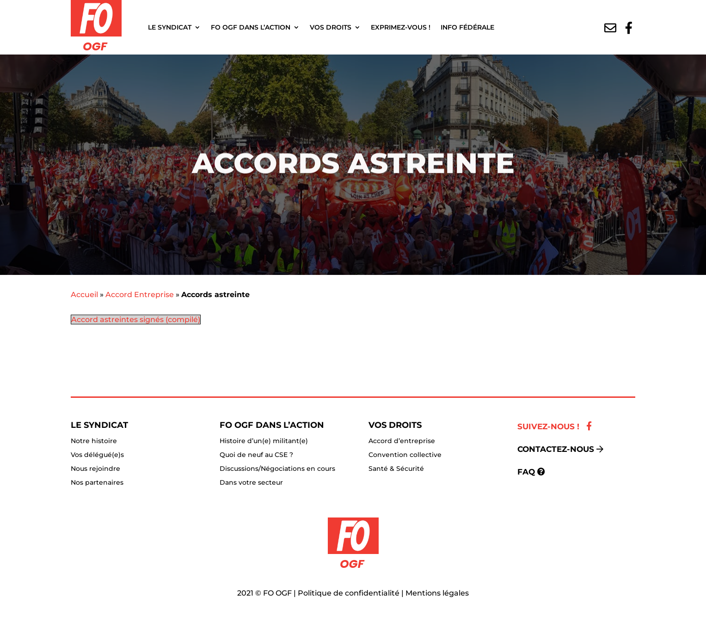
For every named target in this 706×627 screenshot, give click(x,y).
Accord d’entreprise (401, 441)
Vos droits (330, 27)
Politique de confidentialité (348, 593)
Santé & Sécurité (396, 469)
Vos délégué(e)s (97, 455)
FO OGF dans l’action (250, 27)
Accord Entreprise (139, 294)
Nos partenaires (97, 483)
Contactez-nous (555, 449)
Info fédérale (467, 27)
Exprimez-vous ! (400, 27)
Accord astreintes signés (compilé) (135, 319)
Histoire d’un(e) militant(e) (264, 441)
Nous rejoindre (95, 469)
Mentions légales (437, 593)
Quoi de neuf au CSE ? (256, 455)
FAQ (526, 471)
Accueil (84, 294)
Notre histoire (94, 441)
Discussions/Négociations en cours (277, 469)
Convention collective (405, 455)
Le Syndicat (169, 27)
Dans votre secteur (251, 483)
